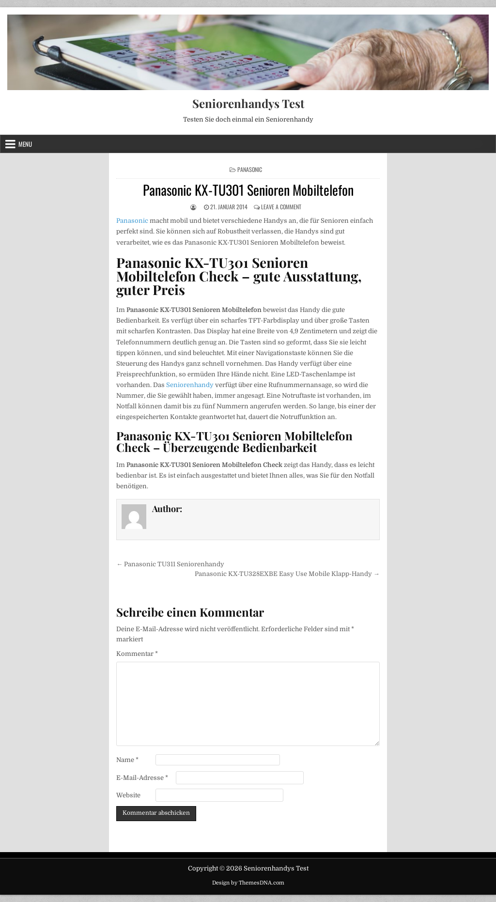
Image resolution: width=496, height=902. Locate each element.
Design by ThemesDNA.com (248, 883)
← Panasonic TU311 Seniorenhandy (170, 564)
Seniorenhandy (190, 385)
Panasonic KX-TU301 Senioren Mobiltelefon (248, 190)
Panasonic (249, 169)
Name (127, 759)
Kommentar (137, 653)
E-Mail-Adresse (142, 777)
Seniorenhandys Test (248, 103)
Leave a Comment (281, 206)
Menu (25, 144)
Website (128, 795)
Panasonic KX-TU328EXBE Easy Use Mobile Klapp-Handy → (287, 573)
